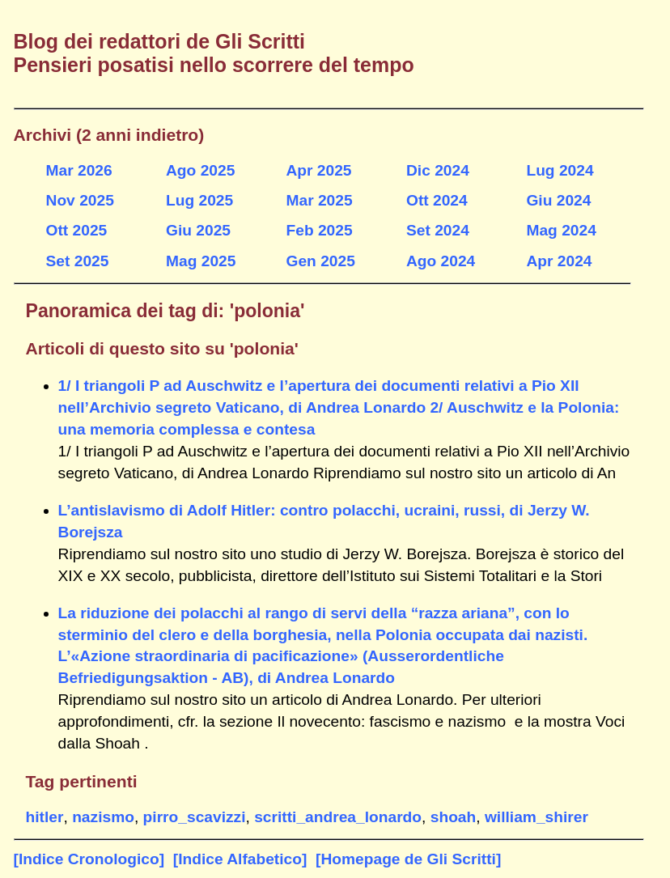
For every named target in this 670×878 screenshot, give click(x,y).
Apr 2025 (318, 170)
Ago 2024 (440, 260)
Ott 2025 (77, 230)
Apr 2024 (559, 260)
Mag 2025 (200, 260)
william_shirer (536, 816)
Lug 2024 (559, 170)
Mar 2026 (79, 170)
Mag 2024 (561, 230)
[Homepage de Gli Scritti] (408, 858)
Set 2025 (77, 260)
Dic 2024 (437, 170)
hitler (45, 816)
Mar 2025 (319, 200)
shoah (453, 816)
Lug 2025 (199, 200)
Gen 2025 (320, 260)
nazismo (103, 816)
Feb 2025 (319, 230)
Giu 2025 (198, 230)
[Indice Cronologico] (89, 858)
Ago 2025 (200, 170)
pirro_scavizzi (194, 816)
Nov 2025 (80, 200)
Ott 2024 (437, 200)
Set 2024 (437, 230)
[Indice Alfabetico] (240, 858)
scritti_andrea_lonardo (338, 816)
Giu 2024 (558, 200)
